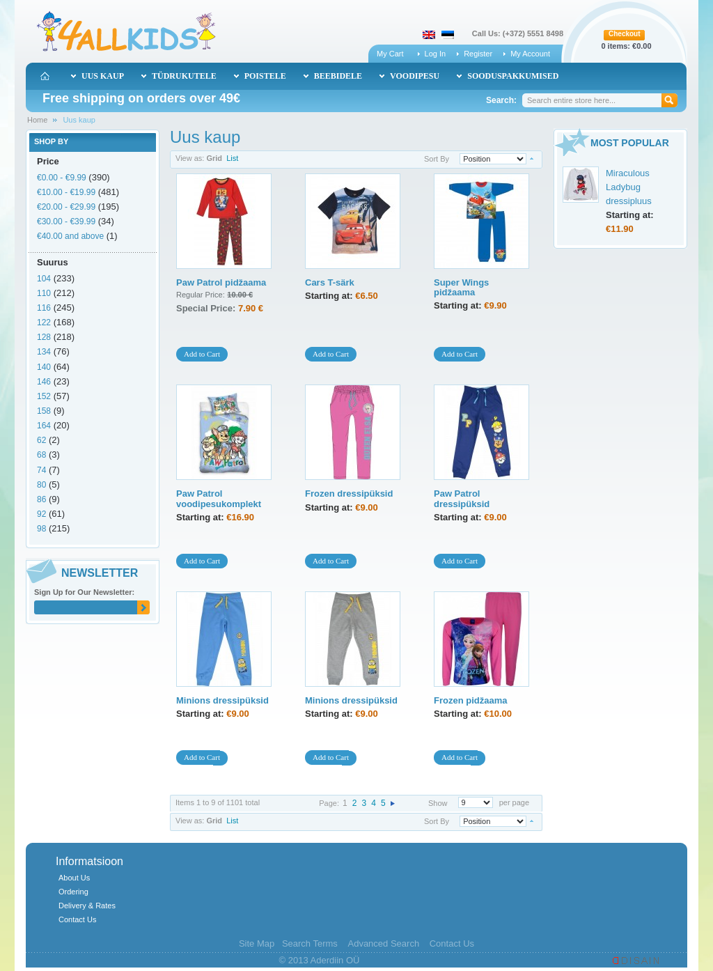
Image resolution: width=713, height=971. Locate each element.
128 (44, 337)
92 (41, 514)
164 (44, 425)
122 (44, 322)
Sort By (436, 159)
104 (44, 278)
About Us (74, 877)
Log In (435, 53)
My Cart (390, 53)
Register (478, 53)
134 (44, 352)
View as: (189, 158)
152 (44, 396)
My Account (530, 53)
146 (44, 382)
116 (44, 308)
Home (37, 120)
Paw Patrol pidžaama (221, 282)
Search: (501, 100)
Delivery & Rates (87, 905)
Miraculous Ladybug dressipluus (629, 187)
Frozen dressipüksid (349, 493)
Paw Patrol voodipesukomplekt (218, 498)
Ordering (73, 891)
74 (41, 470)
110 (44, 293)
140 (44, 367)
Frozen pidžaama (470, 700)
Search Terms (310, 943)
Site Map (256, 943)
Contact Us (77, 919)
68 (41, 455)
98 (41, 529)
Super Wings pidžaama (461, 287)
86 (41, 499)
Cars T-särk (329, 282)
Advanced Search (383, 943)
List (232, 158)
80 (41, 485)
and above (70, 236)
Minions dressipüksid (222, 700)
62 (41, 440)
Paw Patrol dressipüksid (461, 498)
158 (44, 411)
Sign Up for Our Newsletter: (84, 592)
